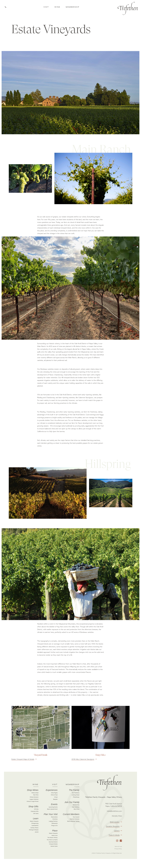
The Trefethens (75, 792)
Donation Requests (114, 826)
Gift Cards (35, 813)
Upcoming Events (53, 807)
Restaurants (55, 823)
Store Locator (116, 822)
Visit (46, 7)
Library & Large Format (32, 801)
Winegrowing (34, 823)
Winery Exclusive (34, 797)
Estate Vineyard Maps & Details (24, 759)
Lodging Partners (53, 821)
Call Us (6, 7)
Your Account (76, 817)
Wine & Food (54, 795)
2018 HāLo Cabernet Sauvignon (84, 759)
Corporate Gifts (34, 811)
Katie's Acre (55, 835)
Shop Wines (32, 790)
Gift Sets (36, 809)
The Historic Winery (52, 837)
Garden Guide (54, 846)
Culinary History (34, 827)
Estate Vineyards (34, 821)
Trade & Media (115, 835)
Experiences (51, 790)
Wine (57, 7)
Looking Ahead (75, 795)
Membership (72, 7)
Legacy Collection (34, 799)
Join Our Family (71, 802)
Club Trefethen (75, 807)
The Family (74, 790)
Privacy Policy (118, 849)
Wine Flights (54, 792)
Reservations (54, 817)
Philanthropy (76, 797)
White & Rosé (34, 792)
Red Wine (35, 795)
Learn (35, 818)
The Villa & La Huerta (52, 839)
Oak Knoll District (53, 842)
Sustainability (35, 825)
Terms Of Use (118, 846)
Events (54, 804)
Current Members (71, 814)
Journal (36, 832)
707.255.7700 (117, 816)
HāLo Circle (76, 809)
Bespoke (55, 799)
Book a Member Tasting (73, 821)
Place (54, 830)
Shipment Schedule (74, 819)
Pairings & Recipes (33, 829)
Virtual (56, 797)
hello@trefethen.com (114, 811)
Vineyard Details (53, 844)
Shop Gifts (33, 806)
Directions (55, 819)
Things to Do (54, 825)
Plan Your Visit (51, 814)
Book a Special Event (52, 809)
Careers (118, 831)
